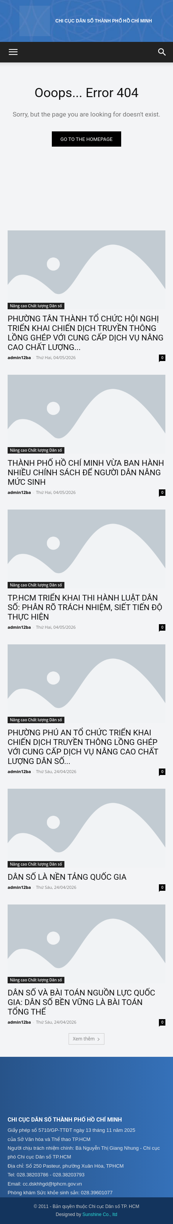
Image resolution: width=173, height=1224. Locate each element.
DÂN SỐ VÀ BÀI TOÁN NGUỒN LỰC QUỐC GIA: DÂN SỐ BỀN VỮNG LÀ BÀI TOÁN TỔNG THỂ (81, 1002)
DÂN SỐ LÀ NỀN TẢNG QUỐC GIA (67, 877)
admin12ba (19, 357)
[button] (13, 52)
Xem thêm (86, 1038)
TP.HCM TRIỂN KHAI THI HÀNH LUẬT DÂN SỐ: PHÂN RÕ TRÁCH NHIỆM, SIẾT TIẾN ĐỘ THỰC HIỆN (85, 607)
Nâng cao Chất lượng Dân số (36, 305)
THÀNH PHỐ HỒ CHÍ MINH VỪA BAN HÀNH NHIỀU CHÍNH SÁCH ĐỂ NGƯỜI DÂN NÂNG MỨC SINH (86, 473)
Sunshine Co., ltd (99, 1214)
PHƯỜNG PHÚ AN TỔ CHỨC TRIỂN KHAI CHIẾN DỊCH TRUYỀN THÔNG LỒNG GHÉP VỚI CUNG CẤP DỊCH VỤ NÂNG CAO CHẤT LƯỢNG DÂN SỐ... (83, 747)
